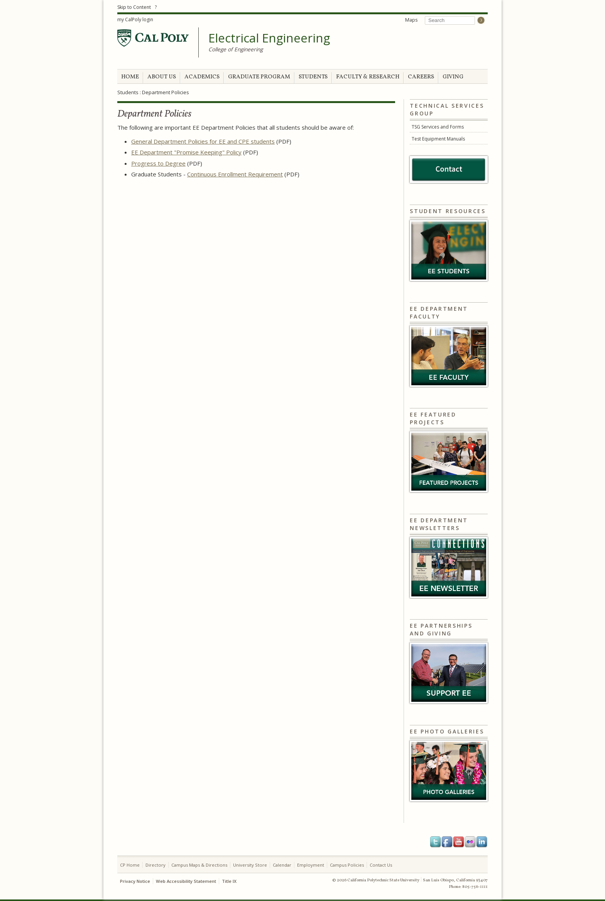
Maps (411, 20)
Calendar (282, 865)
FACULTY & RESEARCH (367, 77)
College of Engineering (235, 49)
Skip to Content (134, 7)
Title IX (229, 881)
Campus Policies (347, 865)
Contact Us (381, 865)
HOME (130, 77)
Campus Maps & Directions (199, 865)
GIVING (453, 77)
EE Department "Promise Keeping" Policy (186, 152)
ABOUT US (161, 77)
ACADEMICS (202, 77)
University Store (250, 865)
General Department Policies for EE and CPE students (203, 141)
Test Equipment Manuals (438, 138)
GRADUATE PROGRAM (259, 77)
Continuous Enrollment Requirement (235, 174)
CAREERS (421, 77)
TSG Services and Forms (438, 127)
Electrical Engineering (269, 38)
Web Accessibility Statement (186, 881)
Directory (155, 865)
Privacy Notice (135, 881)
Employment (310, 865)
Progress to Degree (158, 163)
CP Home (130, 865)
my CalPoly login (135, 19)
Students (128, 92)
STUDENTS (313, 77)
